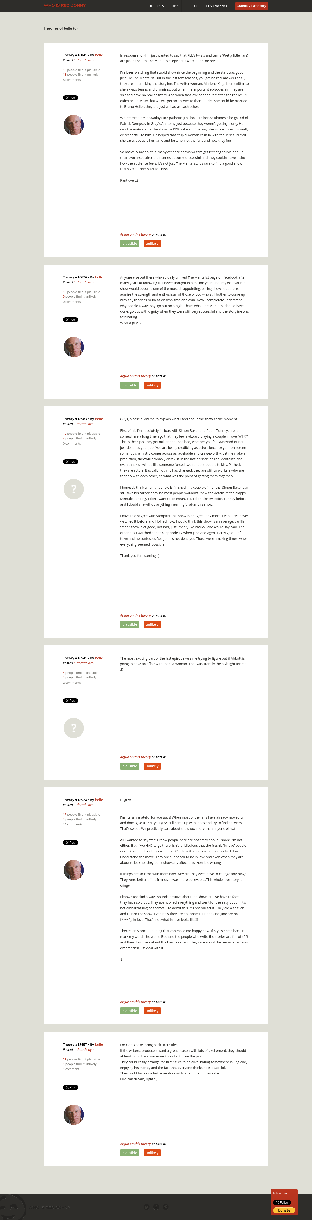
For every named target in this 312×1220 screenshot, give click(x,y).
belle (99, 55)
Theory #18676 (75, 277)
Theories (157, 6)
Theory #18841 (75, 55)
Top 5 (174, 6)
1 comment (71, 1069)
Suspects (192, 6)
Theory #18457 (75, 1044)
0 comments (72, 301)
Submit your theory (251, 6)
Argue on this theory (135, 234)
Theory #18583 (75, 419)
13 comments (72, 824)
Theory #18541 (75, 658)
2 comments (72, 682)
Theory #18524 (75, 799)
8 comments (72, 79)
